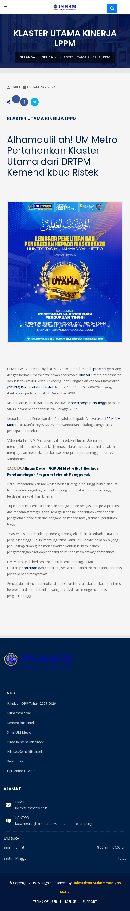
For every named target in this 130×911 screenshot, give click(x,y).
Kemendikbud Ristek (37, 387)
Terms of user (45, 901)
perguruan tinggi (93, 403)
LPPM (13, 87)
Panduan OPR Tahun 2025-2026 (31, 703)
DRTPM (13, 387)
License (70, 901)
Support (90, 901)
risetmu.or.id (17, 761)
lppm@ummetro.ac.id (31, 808)
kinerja (73, 403)
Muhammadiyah (19, 713)
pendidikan (28, 568)
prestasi (99, 369)
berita (47, 57)
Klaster (84, 375)
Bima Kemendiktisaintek (25, 742)
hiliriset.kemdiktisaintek (25, 751)
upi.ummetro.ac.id (21, 771)
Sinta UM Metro (19, 732)
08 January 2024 (39, 87)
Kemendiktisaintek (21, 722)
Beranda (27, 57)
